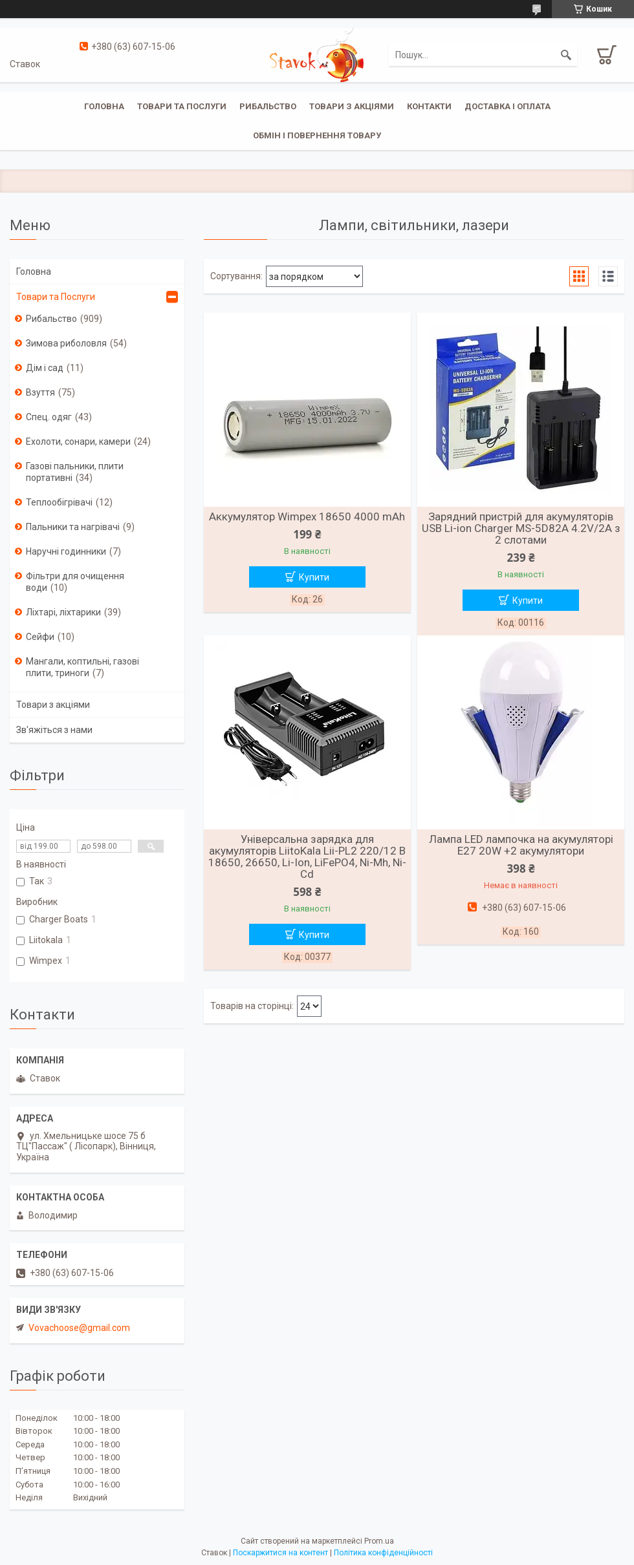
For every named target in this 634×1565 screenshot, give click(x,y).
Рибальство (267, 106)
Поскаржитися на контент (280, 1552)
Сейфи (40, 637)
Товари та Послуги (55, 297)
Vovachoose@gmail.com (79, 1328)
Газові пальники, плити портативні (75, 472)
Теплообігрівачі (59, 502)
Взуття (40, 392)
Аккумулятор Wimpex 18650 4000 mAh (307, 516)
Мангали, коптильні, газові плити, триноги (82, 667)
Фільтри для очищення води (75, 582)
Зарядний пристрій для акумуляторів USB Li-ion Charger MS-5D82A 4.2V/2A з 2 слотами (521, 528)
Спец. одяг (49, 417)
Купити (314, 577)
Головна (104, 106)
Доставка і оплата (508, 106)
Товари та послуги (181, 106)
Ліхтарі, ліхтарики (63, 612)
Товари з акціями (351, 106)
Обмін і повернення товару (317, 135)
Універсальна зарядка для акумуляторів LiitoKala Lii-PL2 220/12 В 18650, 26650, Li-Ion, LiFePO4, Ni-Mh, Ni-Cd (307, 856)
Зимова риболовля (66, 343)
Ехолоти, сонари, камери (78, 441)
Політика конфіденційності (383, 1552)
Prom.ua (379, 1541)
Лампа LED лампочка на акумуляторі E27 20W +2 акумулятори (521, 845)
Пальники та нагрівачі (73, 527)
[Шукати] (566, 55)
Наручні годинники (66, 551)
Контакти (429, 106)
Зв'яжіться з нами (54, 730)
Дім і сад (44, 368)
